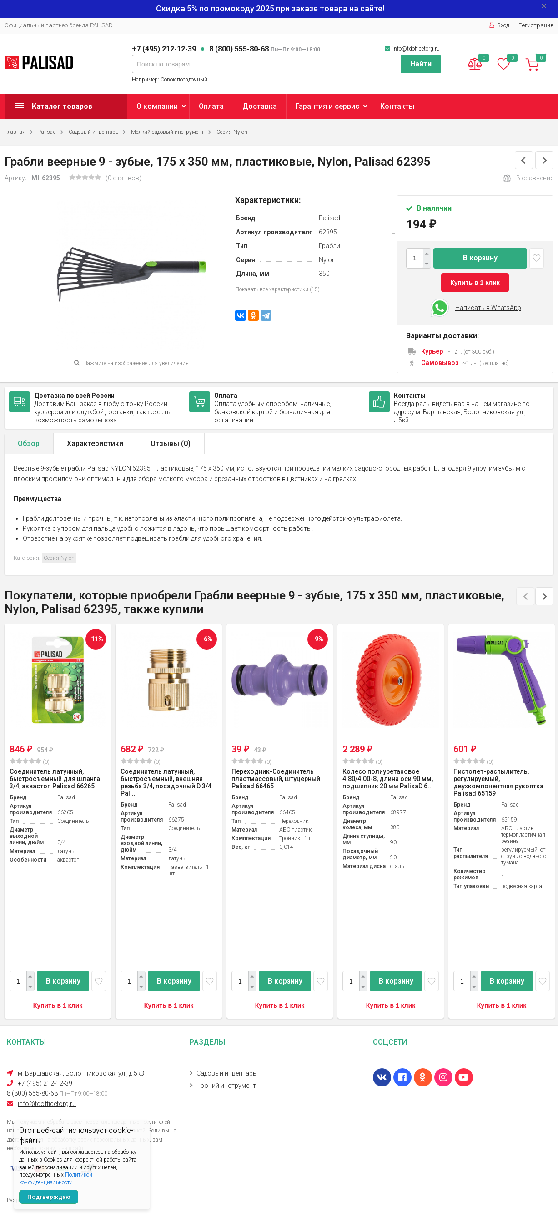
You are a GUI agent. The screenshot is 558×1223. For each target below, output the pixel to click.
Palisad (47, 132)
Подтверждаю (48, 1196)
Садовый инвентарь (93, 132)
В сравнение (528, 178)
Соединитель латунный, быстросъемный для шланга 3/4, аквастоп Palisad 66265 (55, 779)
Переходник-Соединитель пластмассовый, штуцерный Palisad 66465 (275, 779)
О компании (157, 106)
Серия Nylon (231, 132)
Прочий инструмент (226, 1085)
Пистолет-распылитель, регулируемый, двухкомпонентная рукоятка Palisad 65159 (498, 782)
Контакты (397, 106)
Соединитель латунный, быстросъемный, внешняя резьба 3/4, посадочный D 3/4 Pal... (166, 782)
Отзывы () (171, 443)
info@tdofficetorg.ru (416, 49)
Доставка (259, 106)
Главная (15, 132)
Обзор (29, 443)
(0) (30, 761)
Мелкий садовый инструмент (167, 132)
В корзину (480, 258)
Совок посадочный (184, 79)
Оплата (211, 106)
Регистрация (535, 25)
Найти (421, 64)
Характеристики (95, 443)
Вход (499, 25)
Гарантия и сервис (327, 106)
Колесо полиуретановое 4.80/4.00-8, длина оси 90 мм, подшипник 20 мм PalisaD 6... (387, 779)
